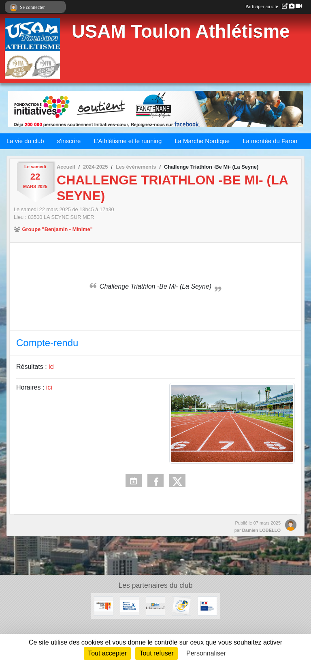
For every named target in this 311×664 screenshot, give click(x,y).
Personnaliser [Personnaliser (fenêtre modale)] (206, 653)
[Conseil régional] (103, 605)
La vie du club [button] (25, 140)
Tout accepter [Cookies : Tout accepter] (107, 653)
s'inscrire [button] (69, 140)
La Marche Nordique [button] (202, 140)
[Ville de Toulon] (181, 605)
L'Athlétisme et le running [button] (128, 140)
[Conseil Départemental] (155, 605)
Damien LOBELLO (261, 530)
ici (52, 366)
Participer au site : (273, 6)
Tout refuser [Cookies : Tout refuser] (156, 653)
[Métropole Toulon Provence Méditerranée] (129, 605)
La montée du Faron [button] (270, 140)
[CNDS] (207, 605)
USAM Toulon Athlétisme (181, 31)
